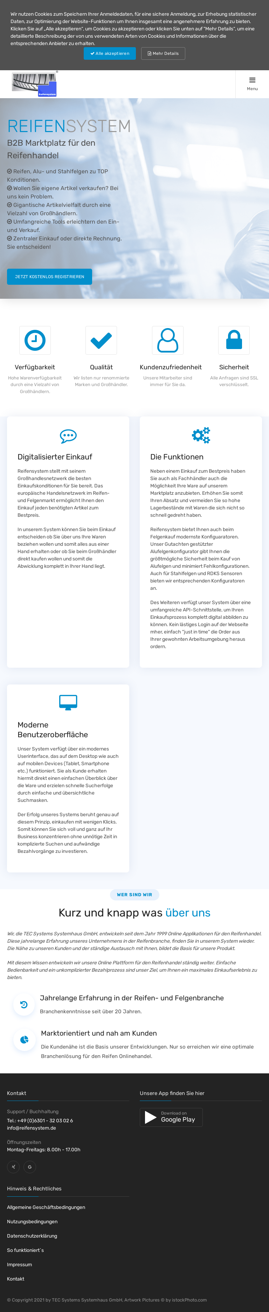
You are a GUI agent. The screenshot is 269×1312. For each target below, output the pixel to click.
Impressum (19, 1265)
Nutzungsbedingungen (32, 1222)
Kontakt (15, 1279)
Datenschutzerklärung (32, 1236)
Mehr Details (163, 53)
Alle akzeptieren (109, 53)
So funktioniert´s (25, 1250)
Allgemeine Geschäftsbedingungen (46, 1207)
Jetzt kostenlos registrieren (49, 276)
